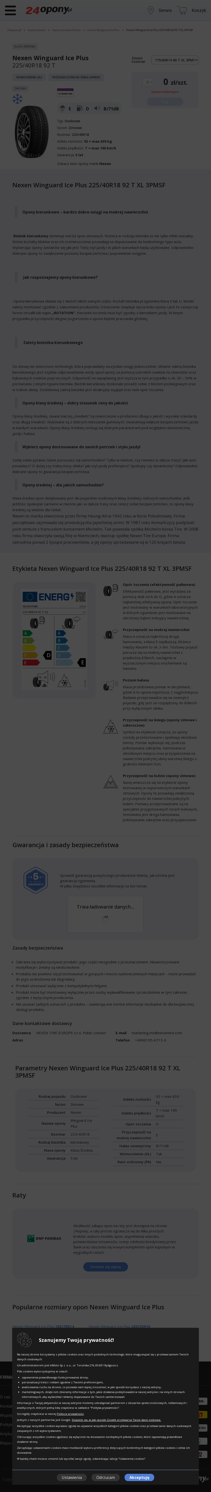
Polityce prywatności (70, 1414)
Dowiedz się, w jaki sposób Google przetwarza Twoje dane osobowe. (116, 1420)
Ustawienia (72, 1477)
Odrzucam (105, 1477)
